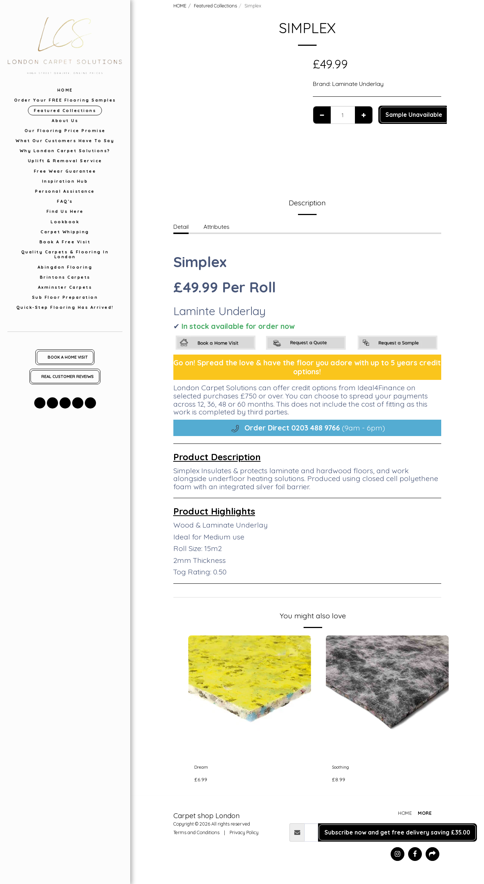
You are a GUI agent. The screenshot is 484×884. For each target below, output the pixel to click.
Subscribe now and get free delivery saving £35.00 (397, 835)
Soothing (344, 768)
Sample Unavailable (413, 114)
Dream (203, 768)
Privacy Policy (244, 835)
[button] (39, 403)
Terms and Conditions (196, 835)
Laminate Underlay (358, 83)
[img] (249, 696)
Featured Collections (215, 6)
